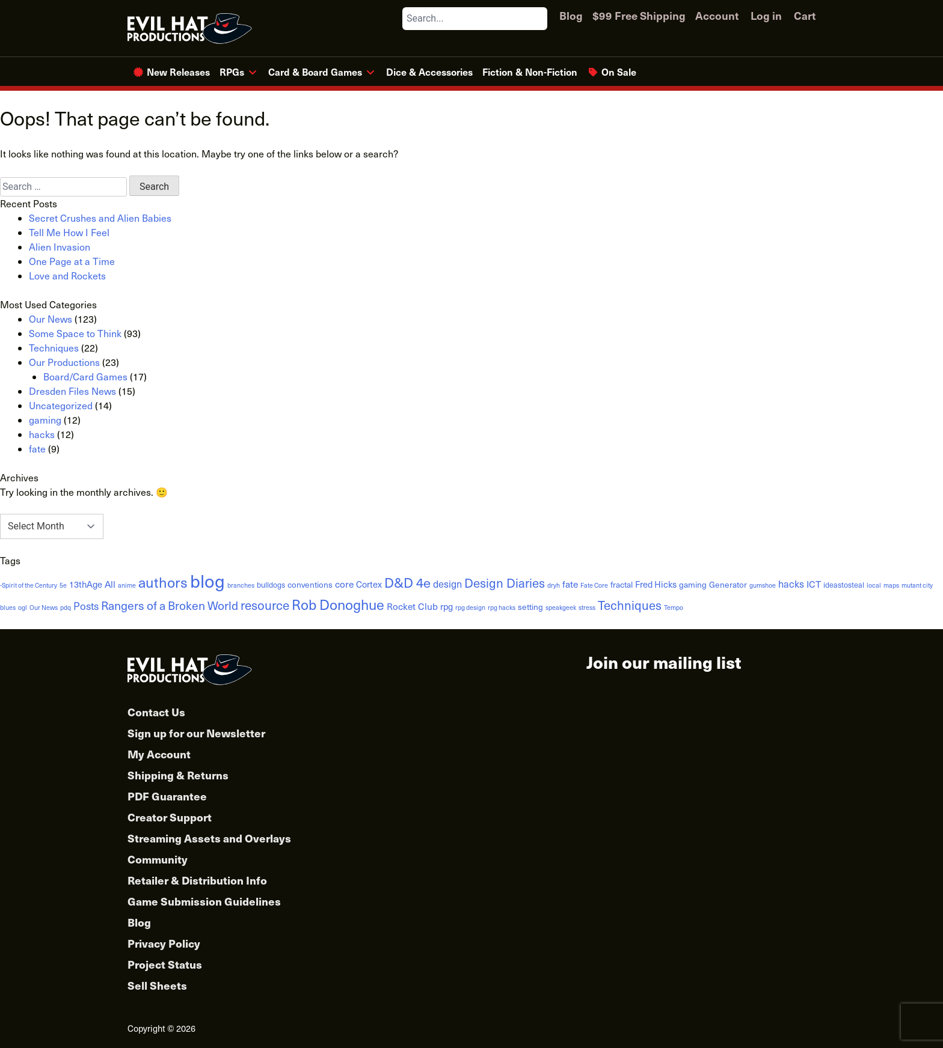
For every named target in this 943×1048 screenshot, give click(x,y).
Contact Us (156, 711)
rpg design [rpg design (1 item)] (470, 607)
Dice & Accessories (429, 71)
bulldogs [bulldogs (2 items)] (271, 584)
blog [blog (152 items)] (207, 580)
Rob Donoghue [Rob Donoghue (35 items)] (338, 604)
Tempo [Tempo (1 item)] (673, 607)
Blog (571, 15)
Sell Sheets (157, 985)
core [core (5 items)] (344, 583)
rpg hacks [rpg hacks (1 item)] (501, 607)
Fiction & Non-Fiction (529, 71)
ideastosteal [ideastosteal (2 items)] (843, 584)
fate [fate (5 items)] (570, 583)
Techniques (54, 347)
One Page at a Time (72, 261)
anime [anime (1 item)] (127, 585)
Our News (50, 318)
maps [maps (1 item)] (891, 585)
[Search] (537, 19)
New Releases (178, 71)
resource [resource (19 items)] (265, 605)
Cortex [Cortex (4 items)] (369, 584)
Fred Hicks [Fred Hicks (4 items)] (656, 584)
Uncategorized (61, 405)
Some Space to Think (75, 333)
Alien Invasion (59, 246)
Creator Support (169, 816)
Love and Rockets (67, 275)
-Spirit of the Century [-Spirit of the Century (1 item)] (28, 585)
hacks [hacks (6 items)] (791, 583)
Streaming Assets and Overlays (209, 837)
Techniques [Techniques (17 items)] (630, 605)
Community (157, 859)
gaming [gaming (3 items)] (693, 584)
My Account (159, 753)
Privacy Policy (163, 943)
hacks (42, 434)
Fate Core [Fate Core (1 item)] (594, 585)
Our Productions (64, 362)
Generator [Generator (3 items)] (728, 584)
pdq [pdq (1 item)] (65, 607)
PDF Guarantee (167, 795)
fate (37, 448)
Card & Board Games (315, 71)
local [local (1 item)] (874, 585)
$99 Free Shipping (639, 15)
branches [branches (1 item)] (240, 585)
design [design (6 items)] (447, 583)
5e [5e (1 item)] (63, 585)
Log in (766, 15)
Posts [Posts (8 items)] (86, 606)
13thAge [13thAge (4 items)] (85, 584)
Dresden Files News (72, 391)
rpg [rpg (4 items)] (446, 606)
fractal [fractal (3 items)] (621, 584)
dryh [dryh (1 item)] (553, 585)
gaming (45, 419)
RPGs (232, 71)
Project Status (164, 964)
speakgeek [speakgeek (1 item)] (560, 607)
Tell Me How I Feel (69, 232)
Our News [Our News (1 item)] (43, 607)
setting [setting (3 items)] (530, 606)
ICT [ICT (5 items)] (813, 583)
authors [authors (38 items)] (163, 581)
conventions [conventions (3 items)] (310, 584)
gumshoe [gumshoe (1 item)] (762, 585)
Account (717, 15)
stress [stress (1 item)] (587, 607)
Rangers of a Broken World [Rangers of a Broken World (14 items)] (169, 605)
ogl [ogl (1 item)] (22, 607)
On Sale (618, 71)
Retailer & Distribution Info (197, 880)
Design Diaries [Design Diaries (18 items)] (504, 582)
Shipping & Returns (178, 774)
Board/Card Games (85, 376)
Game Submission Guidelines (204, 901)
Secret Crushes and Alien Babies (100, 218)
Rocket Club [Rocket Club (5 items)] (412, 606)
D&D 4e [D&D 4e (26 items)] (407, 582)
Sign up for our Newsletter (196, 732)
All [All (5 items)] (110, 583)
